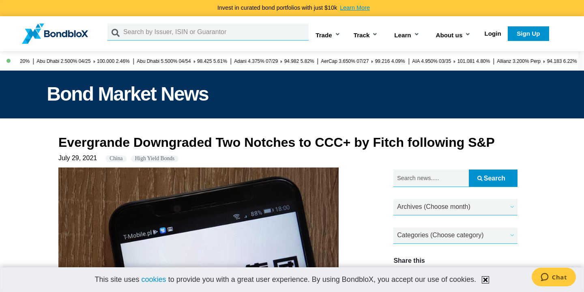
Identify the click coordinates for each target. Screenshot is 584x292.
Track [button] (362, 35)
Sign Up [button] (528, 33)
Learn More (355, 7)
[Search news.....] (431, 178)
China (116, 158)
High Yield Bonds (155, 158)
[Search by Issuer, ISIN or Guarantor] (216, 32)
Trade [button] (324, 35)
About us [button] (449, 35)
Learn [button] (402, 35)
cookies (154, 279)
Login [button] (493, 33)
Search (491, 178)
